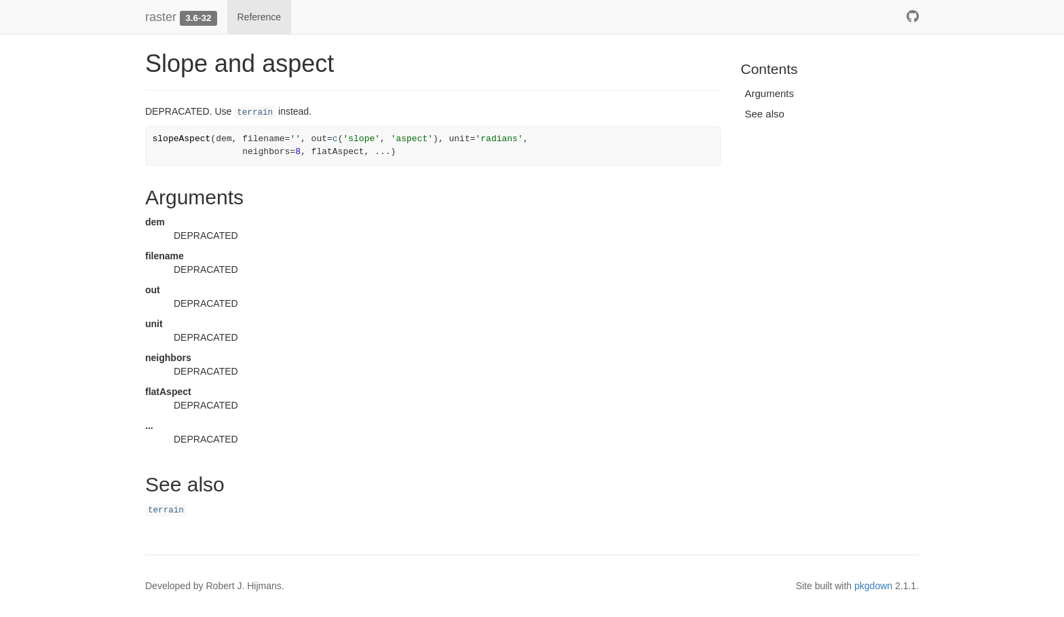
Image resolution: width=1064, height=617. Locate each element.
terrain (255, 112)
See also (764, 113)
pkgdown (873, 585)
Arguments (770, 93)
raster (160, 17)
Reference (260, 17)
